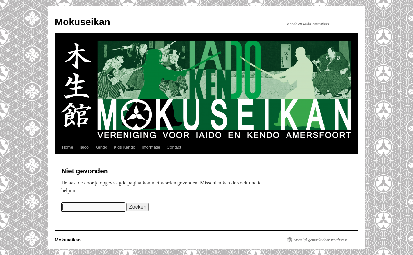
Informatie (151, 147)
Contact (174, 147)
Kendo (101, 147)
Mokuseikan (82, 21)
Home (67, 147)
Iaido (84, 147)
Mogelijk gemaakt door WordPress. (321, 240)
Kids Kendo (124, 147)
